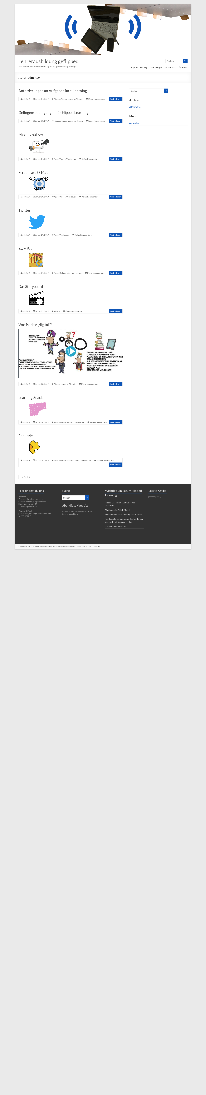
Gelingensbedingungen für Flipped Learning (53, 112)
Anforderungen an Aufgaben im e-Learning (52, 91)
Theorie (79, 99)
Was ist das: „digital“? (35, 324)
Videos (62, 159)
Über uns (183, 67)
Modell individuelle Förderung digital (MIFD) (123, 514)
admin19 (26, 99)
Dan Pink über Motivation (116, 526)
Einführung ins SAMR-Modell (117, 510)
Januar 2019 (135, 106)
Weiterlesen (115, 99)
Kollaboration (65, 273)
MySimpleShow (30, 134)
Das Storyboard (30, 286)
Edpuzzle (25, 436)
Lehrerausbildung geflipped (48, 61)
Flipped (57, 99)
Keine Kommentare (96, 99)
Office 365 (170, 67)
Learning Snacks (31, 397)
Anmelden (134, 123)
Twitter (24, 210)
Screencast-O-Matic (34, 172)
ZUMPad (25, 248)
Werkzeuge (156, 67)
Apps (56, 159)
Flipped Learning (139, 67)
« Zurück (26, 477)
